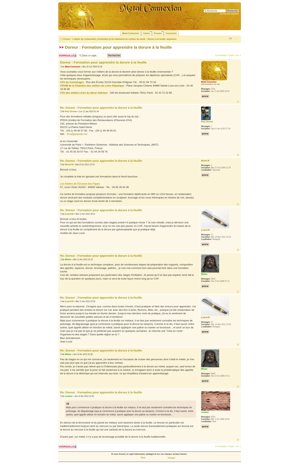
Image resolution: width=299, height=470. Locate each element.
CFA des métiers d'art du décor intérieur (84, 92)
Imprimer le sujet (230, 38)
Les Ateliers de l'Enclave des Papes (80, 183)
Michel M (69, 164)
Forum (66, 39)
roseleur (68, 396)
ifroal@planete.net (77, 134)
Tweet (143, 458)
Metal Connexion (72, 67)
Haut (238, 102)
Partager (171, 458)
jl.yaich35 (69, 214)
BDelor (68, 259)
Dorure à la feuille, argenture (162, 39)
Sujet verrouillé (67, 55)
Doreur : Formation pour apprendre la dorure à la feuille (118, 47)
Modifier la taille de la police (236, 38)
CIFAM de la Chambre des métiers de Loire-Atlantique (92, 85)
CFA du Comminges (72, 82)
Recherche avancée (229, 14)
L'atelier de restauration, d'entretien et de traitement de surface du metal (108, 39)
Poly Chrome (71, 111)
